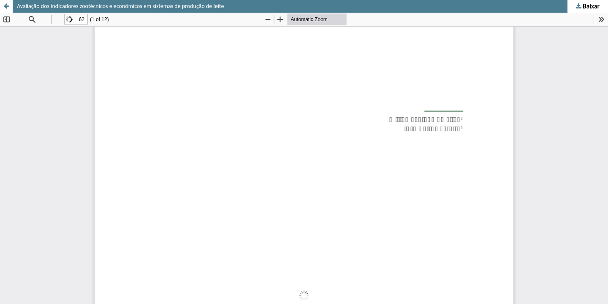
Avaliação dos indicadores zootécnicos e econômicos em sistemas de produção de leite (120, 6)
